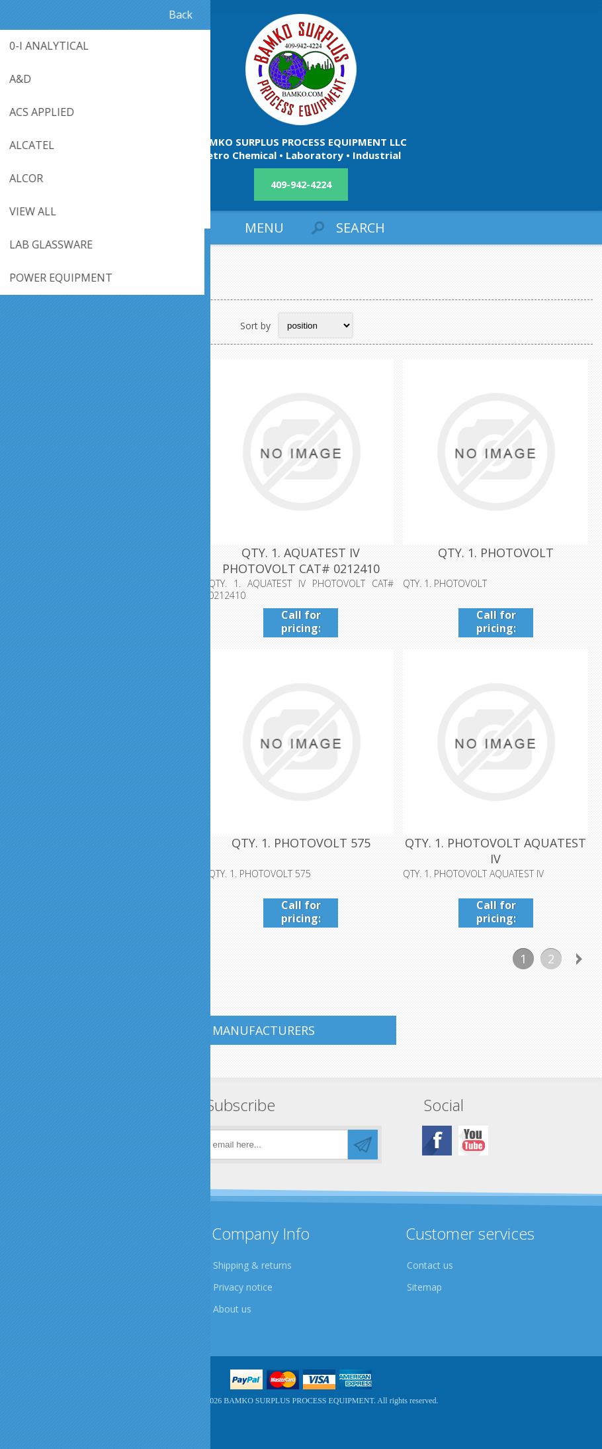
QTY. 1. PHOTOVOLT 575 (301, 843)
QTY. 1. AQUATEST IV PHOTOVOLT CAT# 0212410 (301, 560)
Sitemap (424, 1287)
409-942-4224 (301, 184)
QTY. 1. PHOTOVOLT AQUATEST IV (495, 851)
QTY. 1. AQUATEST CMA (106, 553)
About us (232, 1309)
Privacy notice (243, 1287)
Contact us (430, 1265)
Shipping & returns (252, 1265)
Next (578, 958)
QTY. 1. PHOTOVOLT (496, 553)
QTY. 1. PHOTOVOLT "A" (106, 843)
